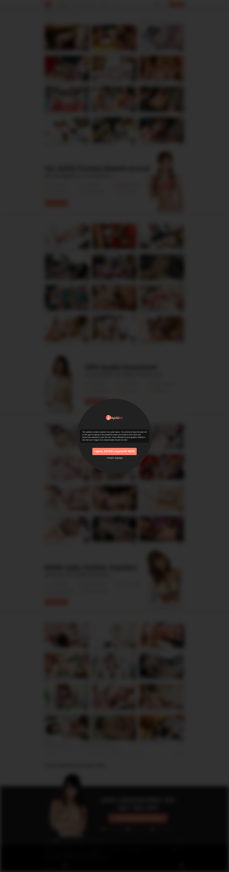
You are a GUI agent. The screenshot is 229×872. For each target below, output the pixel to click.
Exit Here (118, 458)
